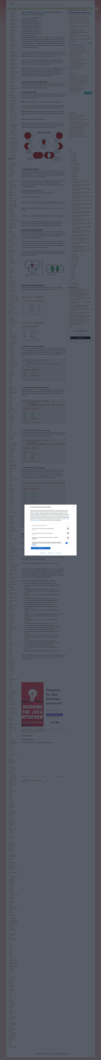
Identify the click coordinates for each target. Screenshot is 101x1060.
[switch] (67, 528)
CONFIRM (40, 548)
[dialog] (50, 530)
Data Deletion (43, 553)
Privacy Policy (58, 553)
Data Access (50, 553)
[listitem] (50, 525)
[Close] (74, 507)
